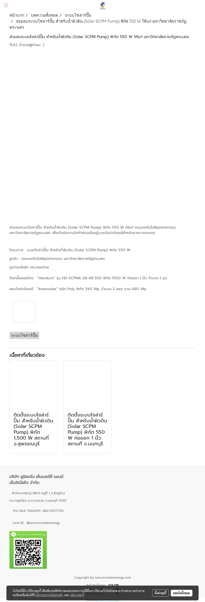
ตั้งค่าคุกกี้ (160, 593)
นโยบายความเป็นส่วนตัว (49, 595)
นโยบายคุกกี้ (77, 595)
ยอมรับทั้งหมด (181, 593)
